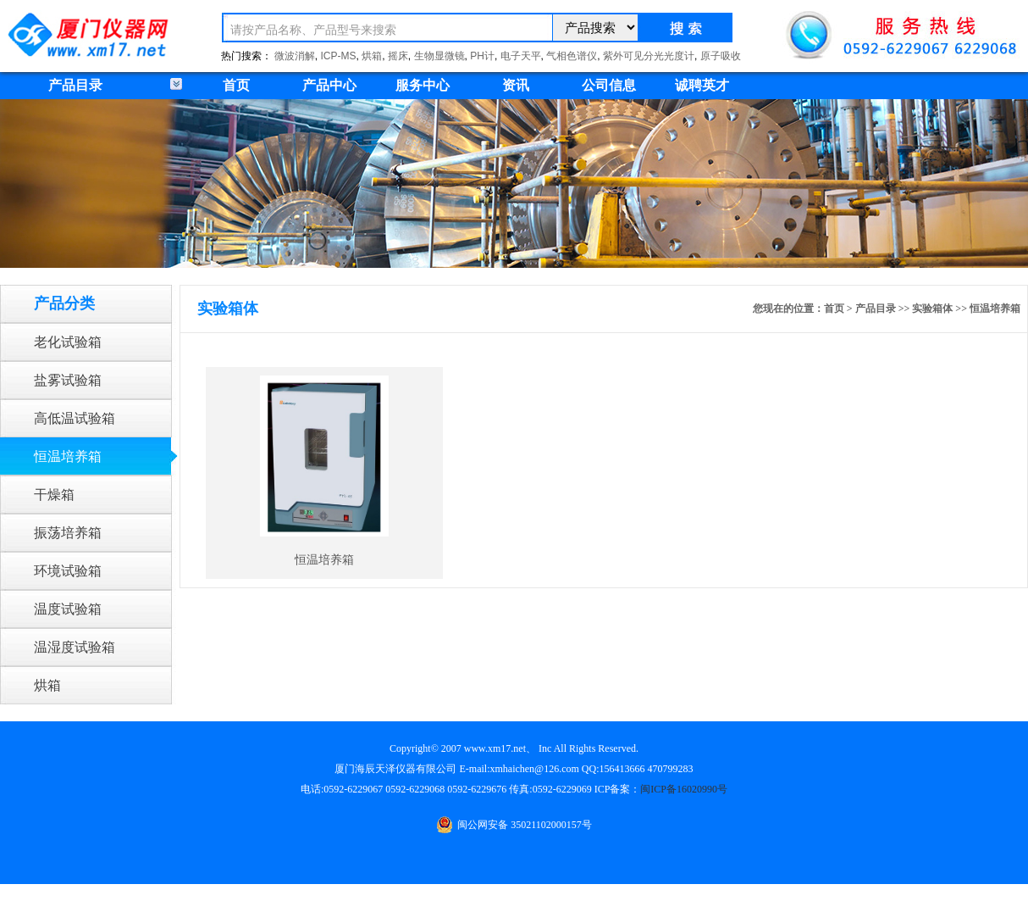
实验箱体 (932, 308)
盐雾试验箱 (68, 380)
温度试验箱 (68, 609)
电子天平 (520, 56)
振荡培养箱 (68, 533)
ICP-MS (338, 56)
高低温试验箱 (74, 418)
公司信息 (609, 85)
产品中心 (329, 85)
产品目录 (875, 308)
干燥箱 (54, 494)
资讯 (515, 85)
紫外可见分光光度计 (648, 56)
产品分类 (64, 303)
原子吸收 (720, 56)
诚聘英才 (702, 85)
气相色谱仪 (571, 56)
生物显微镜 (439, 56)
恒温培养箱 (68, 456)
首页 (236, 85)
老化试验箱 (68, 342)
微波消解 (294, 56)
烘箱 (372, 56)
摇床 (398, 56)
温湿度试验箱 (74, 647)
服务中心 (422, 85)
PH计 (482, 56)
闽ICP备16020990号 (683, 789)
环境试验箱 (68, 571)
